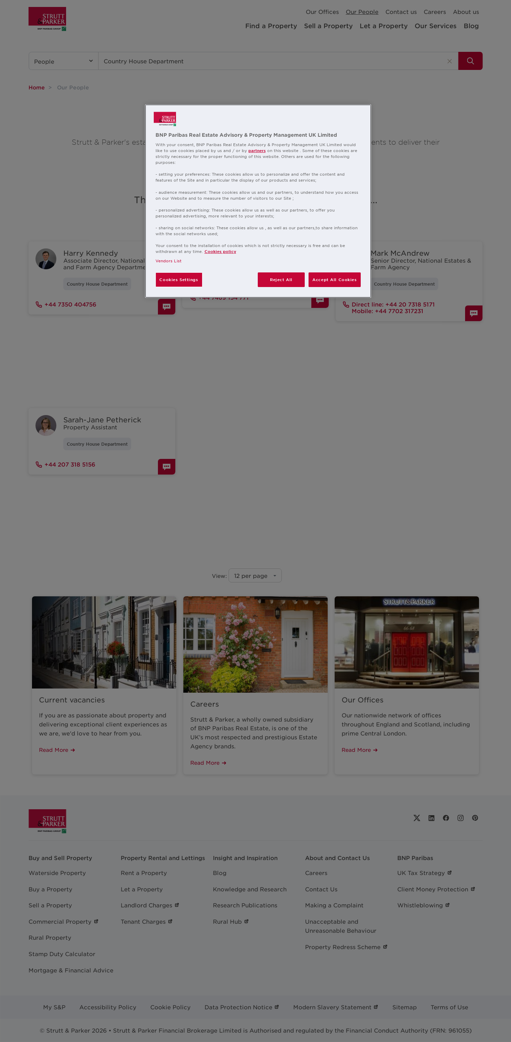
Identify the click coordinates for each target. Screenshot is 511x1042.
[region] (258, 201)
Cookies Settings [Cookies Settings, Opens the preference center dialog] (178, 279)
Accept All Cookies (334, 279)
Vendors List (168, 260)
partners (257, 150)
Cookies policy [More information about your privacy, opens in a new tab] (220, 251)
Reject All (281, 279)
